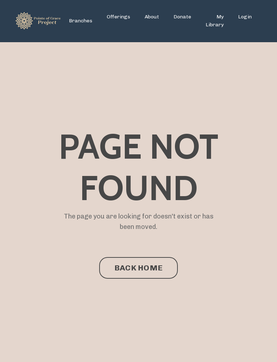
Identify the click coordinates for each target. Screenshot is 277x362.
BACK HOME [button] (138, 267)
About (152, 17)
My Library (215, 21)
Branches (80, 21)
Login (245, 17)
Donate (182, 17)
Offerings (118, 17)
